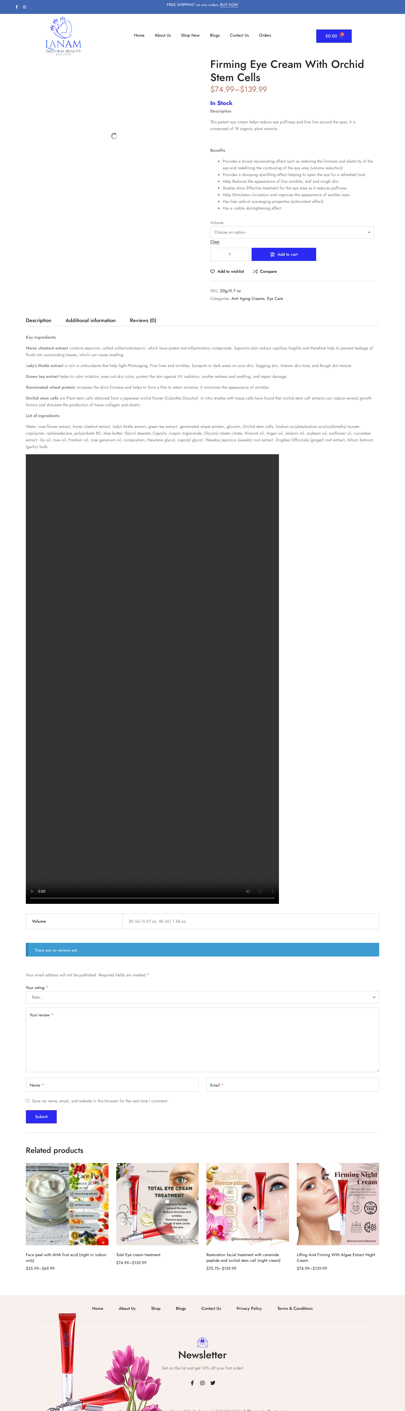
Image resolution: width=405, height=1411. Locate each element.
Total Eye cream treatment (138, 1255)
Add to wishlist (230, 271)
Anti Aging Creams (247, 298)
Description (38, 321)
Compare (268, 271)
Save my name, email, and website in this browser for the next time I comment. (100, 1101)
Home (139, 35)
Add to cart (287, 254)
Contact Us (239, 35)
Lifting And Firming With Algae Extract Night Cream (336, 1257)
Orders (265, 35)
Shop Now (190, 35)
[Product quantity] (229, 254)
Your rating (37, 988)
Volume (216, 223)
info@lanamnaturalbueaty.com (263, 1401)
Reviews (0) (143, 321)
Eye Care (275, 298)
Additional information (91, 321)
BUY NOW (229, 5)
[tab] (38, 322)
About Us (163, 35)
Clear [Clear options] (215, 242)
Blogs (215, 35)
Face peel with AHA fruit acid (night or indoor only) (66, 1257)
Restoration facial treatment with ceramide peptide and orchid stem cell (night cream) (243, 1257)
